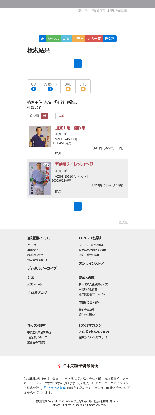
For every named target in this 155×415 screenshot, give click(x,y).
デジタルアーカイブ (41, 268)
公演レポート (34, 284)
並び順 (34, 116)
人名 (94, 38)
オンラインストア (91, 263)
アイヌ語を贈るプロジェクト (94, 331)
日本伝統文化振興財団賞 (93, 284)
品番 (66, 38)
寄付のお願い (86, 314)
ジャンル (53, 38)
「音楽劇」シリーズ (37, 337)
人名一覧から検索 (89, 255)
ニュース (32, 245)
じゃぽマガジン (90, 325)
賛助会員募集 (87, 310)
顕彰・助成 (87, 277)
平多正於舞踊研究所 (39, 332)
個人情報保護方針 (37, 260)
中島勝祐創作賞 (88, 289)
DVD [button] (68, 86)
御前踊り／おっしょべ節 (74, 163)
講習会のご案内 (36, 342)
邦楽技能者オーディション (93, 294)
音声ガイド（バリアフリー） (93, 337)
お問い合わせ (35, 255)
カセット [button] (50, 86)
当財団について (39, 238)
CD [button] (33, 86)
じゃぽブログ (37, 292)
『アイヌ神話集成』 (55, 387)
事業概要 (32, 250)
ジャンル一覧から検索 (91, 245)
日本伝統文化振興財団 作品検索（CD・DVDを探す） (77, 24)
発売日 (79, 38)
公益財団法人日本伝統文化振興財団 (52, 3)
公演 (30, 277)
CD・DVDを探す (90, 238)
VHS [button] (83, 86)
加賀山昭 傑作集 (70, 127)
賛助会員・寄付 (90, 302)
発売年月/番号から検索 (92, 250)
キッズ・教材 (36, 325)
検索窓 (109, 38)
